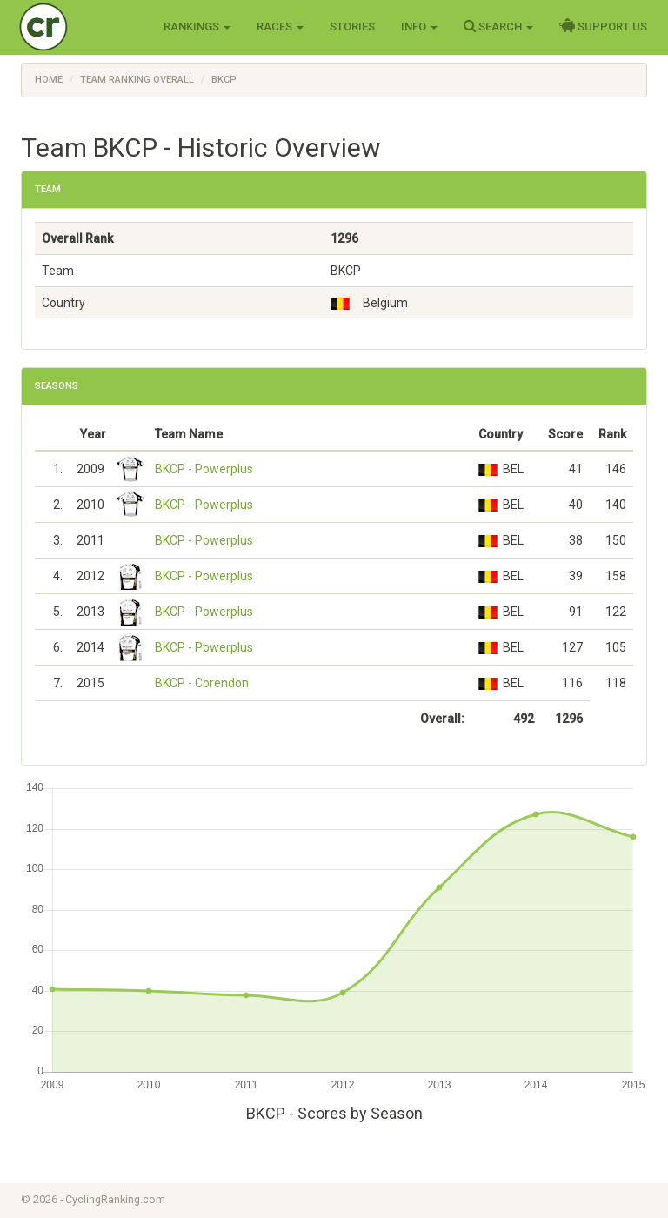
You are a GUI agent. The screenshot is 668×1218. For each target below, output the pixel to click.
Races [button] (280, 26)
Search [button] (498, 26)
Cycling (79, 25)
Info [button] (419, 26)
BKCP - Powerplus (204, 469)
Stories (352, 26)
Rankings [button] (197, 26)
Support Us (603, 26)
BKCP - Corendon (202, 683)
